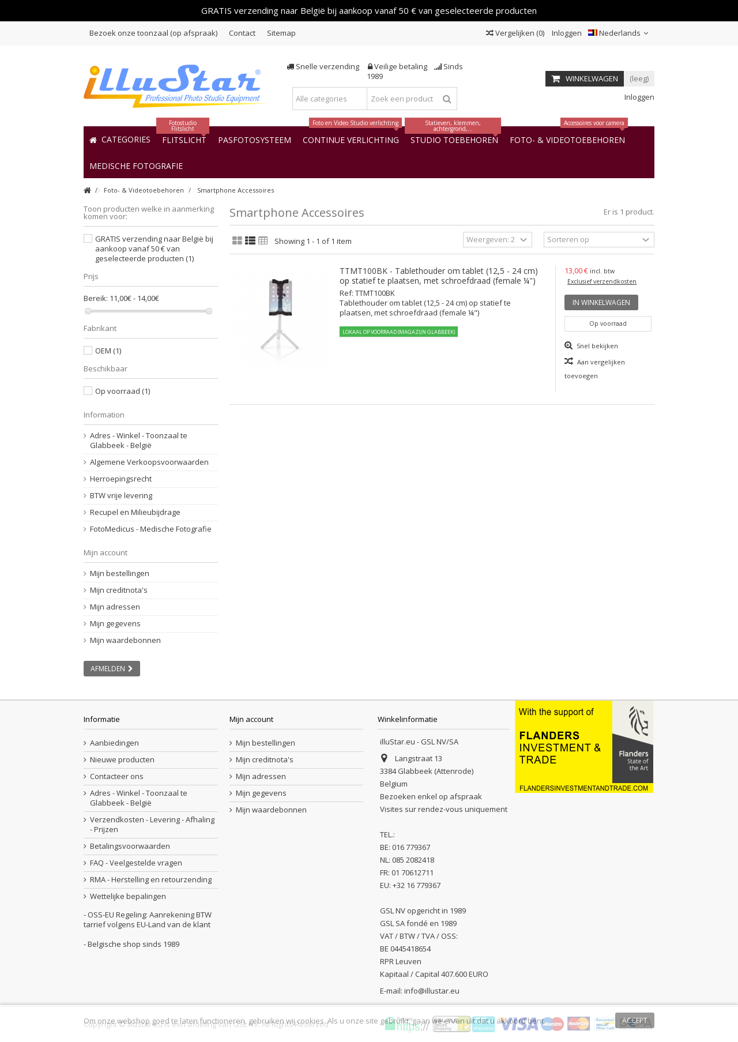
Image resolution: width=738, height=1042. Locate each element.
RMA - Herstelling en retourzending (151, 880)
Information (104, 414)
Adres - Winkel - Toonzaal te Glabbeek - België (138, 440)
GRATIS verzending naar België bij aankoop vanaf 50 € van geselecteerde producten (154, 249)
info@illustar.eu (432, 990)
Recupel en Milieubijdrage (135, 512)
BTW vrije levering (121, 496)
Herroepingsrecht (121, 479)
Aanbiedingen (114, 743)
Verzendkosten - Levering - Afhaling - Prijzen (152, 824)
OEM (108, 350)
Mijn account (105, 552)
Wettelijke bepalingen (128, 896)
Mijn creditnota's (119, 590)
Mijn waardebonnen (125, 640)
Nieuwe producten (122, 760)
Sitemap (281, 33)
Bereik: (96, 298)
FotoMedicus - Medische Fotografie (151, 529)
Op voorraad (122, 391)
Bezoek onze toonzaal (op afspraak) (153, 33)
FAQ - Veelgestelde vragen (136, 863)
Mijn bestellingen (119, 573)
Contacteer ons (117, 776)
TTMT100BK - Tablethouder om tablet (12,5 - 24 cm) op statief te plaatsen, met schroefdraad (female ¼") (439, 275)
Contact (242, 33)
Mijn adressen (115, 607)
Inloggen (566, 33)
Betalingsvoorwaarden (130, 846)
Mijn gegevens (115, 624)
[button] (136, 165)
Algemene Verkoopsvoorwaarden (149, 462)
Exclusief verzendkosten (602, 281)
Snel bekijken (596, 345)
